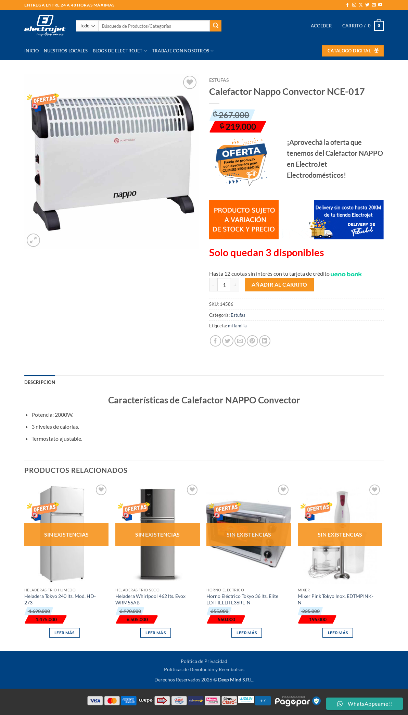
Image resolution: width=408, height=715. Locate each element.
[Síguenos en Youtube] (380, 5)
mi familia (237, 325)
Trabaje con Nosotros (183, 51)
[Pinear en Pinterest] (252, 341)
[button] (321, 26)
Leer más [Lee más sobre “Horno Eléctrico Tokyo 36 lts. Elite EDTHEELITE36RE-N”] (247, 632)
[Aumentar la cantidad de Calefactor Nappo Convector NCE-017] (235, 284)
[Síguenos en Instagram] (354, 5)
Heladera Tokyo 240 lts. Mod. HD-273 (60, 599)
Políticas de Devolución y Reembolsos (204, 669)
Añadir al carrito (279, 284)
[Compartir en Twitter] (227, 341)
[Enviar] (215, 26)
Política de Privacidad (204, 661)
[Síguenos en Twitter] (367, 5)
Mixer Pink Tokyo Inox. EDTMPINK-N (335, 599)
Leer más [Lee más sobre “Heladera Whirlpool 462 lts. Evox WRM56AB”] (155, 632)
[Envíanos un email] (374, 5)
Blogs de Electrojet (120, 51)
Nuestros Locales (66, 50)
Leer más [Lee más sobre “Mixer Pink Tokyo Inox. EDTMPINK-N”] (338, 632)
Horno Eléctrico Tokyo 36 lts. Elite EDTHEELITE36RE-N (242, 599)
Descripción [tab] (39, 382)
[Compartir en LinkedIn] (264, 341)
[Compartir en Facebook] (215, 341)
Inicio (31, 50)
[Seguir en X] (361, 5)
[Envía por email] (240, 341)
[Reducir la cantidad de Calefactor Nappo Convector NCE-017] (213, 284)
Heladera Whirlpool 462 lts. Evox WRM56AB (150, 599)
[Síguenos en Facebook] (347, 5)
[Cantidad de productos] (224, 284)
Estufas (219, 80)
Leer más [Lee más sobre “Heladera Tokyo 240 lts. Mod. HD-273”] (64, 632)
